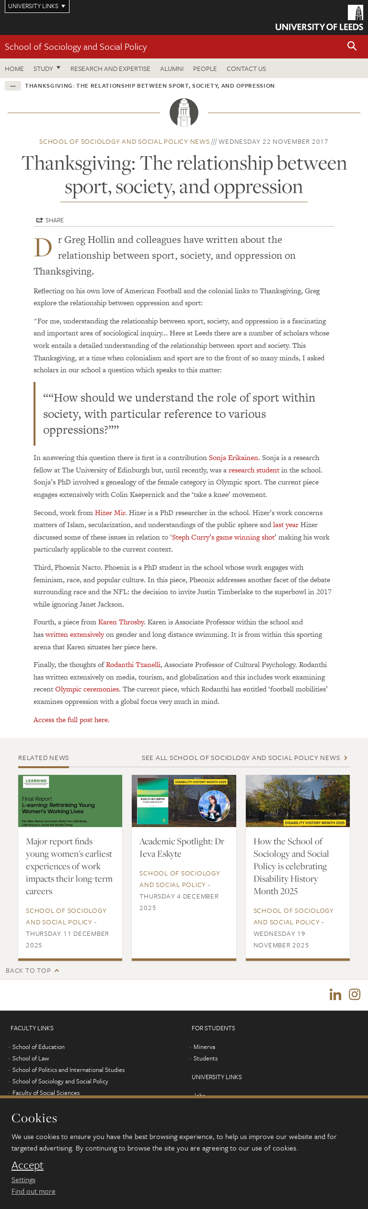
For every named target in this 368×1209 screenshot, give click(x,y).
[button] (352, 47)
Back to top (28, 970)
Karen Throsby (121, 622)
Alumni (172, 68)
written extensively (75, 634)
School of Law (30, 1058)
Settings (23, 1179)
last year (286, 524)
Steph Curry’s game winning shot (223, 537)
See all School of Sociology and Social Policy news (241, 757)
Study (43, 68)
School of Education (38, 1047)
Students (206, 1058)
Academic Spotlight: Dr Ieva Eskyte (181, 847)
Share (55, 220)
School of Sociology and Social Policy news (124, 141)
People (205, 68)
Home (14, 68)
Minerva (204, 1047)
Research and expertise (110, 68)
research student (254, 470)
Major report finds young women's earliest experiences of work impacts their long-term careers (69, 866)
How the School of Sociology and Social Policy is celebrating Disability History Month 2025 (291, 866)
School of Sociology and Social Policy (76, 46)
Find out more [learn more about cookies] (34, 1191)
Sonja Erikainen (233, 457)
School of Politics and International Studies (68, 1070)
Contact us (246, 68)
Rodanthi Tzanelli (133, 664)
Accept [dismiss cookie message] (28, 1165)
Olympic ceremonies (87, 689)
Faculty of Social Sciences (46, 1093)
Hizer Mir (110, 512)
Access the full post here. (72, 719)
